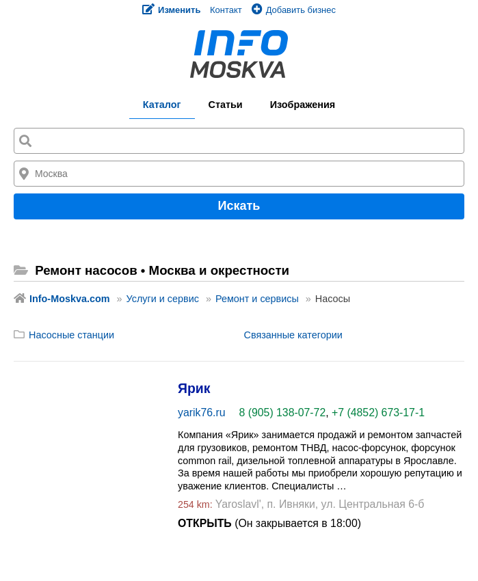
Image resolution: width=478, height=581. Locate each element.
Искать (239, 206)
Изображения (303, 104)
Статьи (226, 104)
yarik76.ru (202, 412)
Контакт (226, 10)
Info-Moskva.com (69, 298)
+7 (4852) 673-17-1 (378, 412)
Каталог (162, 104)
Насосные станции (71, 334)
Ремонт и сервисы (257, 298)
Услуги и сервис (163, 298)
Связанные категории (293, 334)
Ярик (194, 388)
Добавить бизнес (294, 10)
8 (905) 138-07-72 (282, 412)
